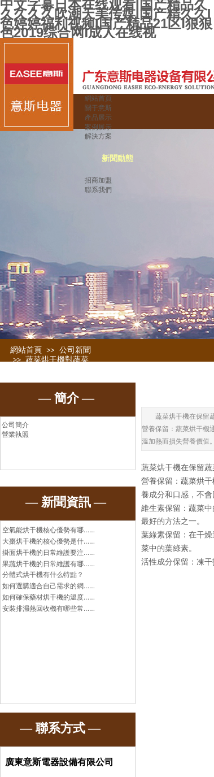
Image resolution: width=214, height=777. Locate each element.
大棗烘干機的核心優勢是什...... (48, 541)
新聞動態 (117, 158)
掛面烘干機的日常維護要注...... (48, 553)
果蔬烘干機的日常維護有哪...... (48, 564)
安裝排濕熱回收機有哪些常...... (48, 609)
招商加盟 (98, 180)
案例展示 (98, 127)
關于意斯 (98, 108)
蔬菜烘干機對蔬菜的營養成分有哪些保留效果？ (49, 369)
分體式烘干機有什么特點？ (43, 575)
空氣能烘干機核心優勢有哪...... (48, 530)
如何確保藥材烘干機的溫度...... (48, 597)
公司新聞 (75, 350)
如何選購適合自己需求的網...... (48, 586)
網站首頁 (98, 98)
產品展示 (98, 117)
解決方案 (98, 136)
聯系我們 (98, 190)
